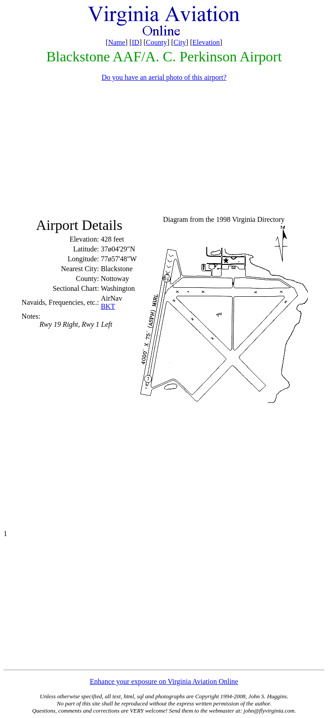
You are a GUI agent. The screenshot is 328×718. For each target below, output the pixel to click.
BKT (108, 306)
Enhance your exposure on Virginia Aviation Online (164, 681)
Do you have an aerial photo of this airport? (164, 77)
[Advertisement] (166, 151)
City (180, 42)
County (156, 42)
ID (136, 42)
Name (116, 42)
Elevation (206, 42)
